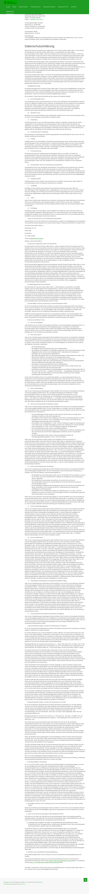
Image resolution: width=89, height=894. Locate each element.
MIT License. (39, 882)
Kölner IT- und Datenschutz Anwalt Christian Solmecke (44, 862)
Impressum (10, 11)
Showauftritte (63, 7)
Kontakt (74, 7)
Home (8, 7)
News (14, 7)
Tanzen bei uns (36, 7)
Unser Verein (23, 7)
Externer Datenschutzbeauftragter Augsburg (60, 860)
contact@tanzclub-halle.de (36, 19)
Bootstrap (6, 882)
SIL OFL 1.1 (22, 884)
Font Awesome (7, 884)
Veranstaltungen (49, 7)
